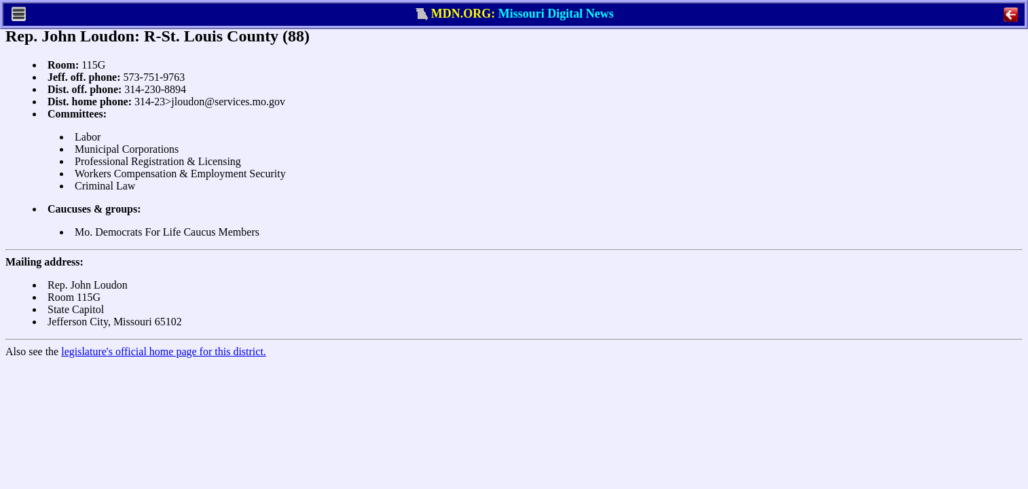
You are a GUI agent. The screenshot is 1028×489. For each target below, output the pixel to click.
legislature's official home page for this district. (163, 351)
